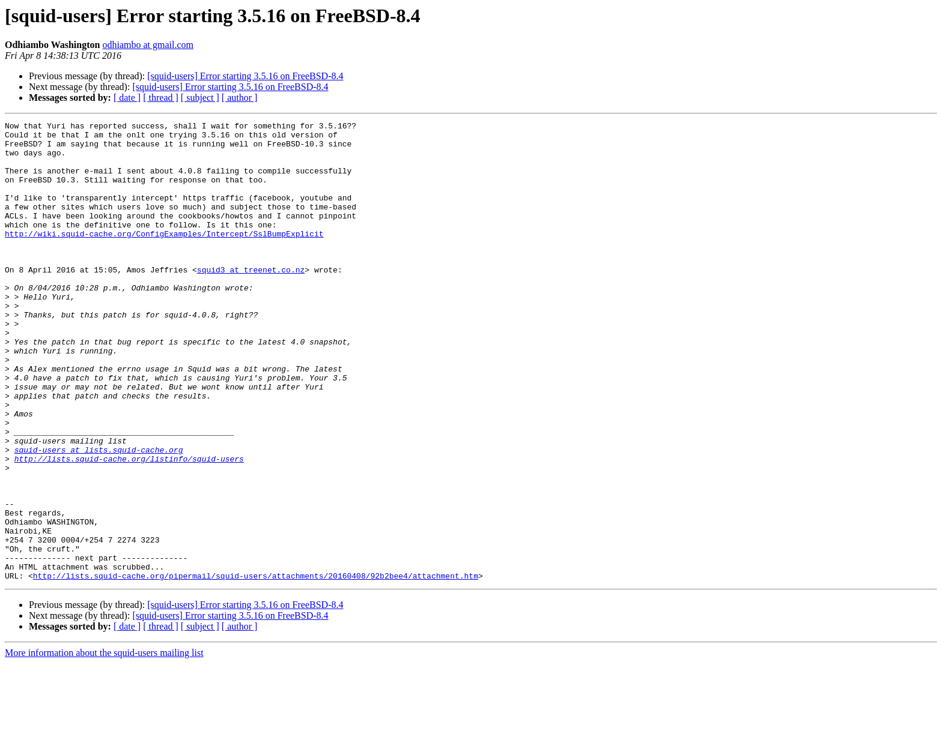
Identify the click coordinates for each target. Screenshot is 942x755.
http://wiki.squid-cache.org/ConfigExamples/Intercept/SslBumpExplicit (164, 256)
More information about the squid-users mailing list (104, 744)
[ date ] (127, 97)
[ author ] (240, 97)
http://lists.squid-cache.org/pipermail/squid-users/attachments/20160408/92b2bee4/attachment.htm (255, 667)
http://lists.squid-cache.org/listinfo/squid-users (129, 527)
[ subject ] (200, 97)
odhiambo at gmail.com (147, 45)
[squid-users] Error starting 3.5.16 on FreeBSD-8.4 (245, 76)
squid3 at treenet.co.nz (251, 300)
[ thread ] (160, 97)
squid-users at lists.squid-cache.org (98, 516)
